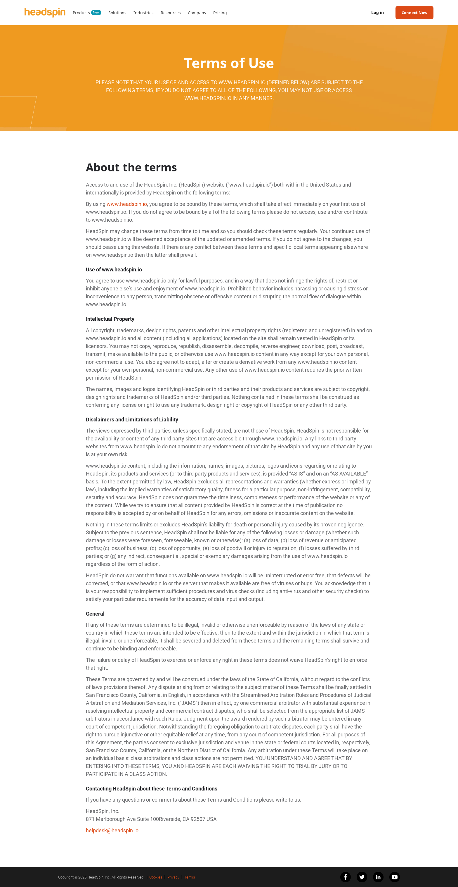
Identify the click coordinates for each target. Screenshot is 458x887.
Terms (189, 877)
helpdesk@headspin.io (112, 830)
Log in (377, 12)
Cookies (155, 877)
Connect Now (414, 12)
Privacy (173, 877)
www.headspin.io (127, 204)
